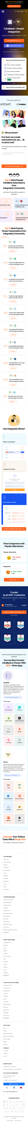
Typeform (5, 996)
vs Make (5, 1053)
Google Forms (6, 990)
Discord (5, 964)
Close (4, 873)
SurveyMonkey (7, 1004)
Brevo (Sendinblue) (8, 913)
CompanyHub (6, 870)
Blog (4, 1028)
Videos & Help (6, 1039)
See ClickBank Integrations (13, 697)
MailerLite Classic (7, 924)
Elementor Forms (7, 985)
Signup (5, 1041)
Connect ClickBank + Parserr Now (14, 529)
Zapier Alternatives (8, 1033)
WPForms (5, 1007)
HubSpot (5, 908)
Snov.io (5, 884)
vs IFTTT (5, 1056)
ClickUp (5, 953)
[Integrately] (2, 11)
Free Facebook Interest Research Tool (9, 1076)
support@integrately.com (10, 1091)
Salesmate (6, 881)
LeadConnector (7, 905)
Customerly (6, 889)
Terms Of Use (17, 1120)
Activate (14, 201)
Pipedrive (5, 875)
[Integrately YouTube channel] (21, 1087)
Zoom (4, 970)
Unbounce (6, 1001)
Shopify (5, 950)
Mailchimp (5, 919)
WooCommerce (7, 956)
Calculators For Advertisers (10, 1080)
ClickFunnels (6, 921)
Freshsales (6, 867)
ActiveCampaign (7, 902)
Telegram (5, 972)
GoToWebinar (6, 916)
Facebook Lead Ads (8, 899)
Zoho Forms (6, 1015)
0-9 (4, 1101)
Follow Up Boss (7, 862)
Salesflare (5, 878)
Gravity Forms (6, 988)
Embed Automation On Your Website (12, 1069)
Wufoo (5, 999)
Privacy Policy (10, 1120)
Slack (4, 959)
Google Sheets (7, 942)
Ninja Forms (6, 1010)
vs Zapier (5, 1050)
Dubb (4, 886)
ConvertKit (6, 927)
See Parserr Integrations (12, 775)
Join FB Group (14, 1084)
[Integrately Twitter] (6, 1087)
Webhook (5, 945)
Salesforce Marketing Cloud (10, 930)
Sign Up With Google (14, 46)
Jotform (5, 993)
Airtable (5, 967)
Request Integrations (8, 1036)
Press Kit (5, 1044)
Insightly (5, 865)
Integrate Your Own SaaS (9, 1066)
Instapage (5, 1012)
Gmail (4, 948)
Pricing (5, 1031)
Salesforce (6, 859)
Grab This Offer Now (14, 6)
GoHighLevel (6, 910)
